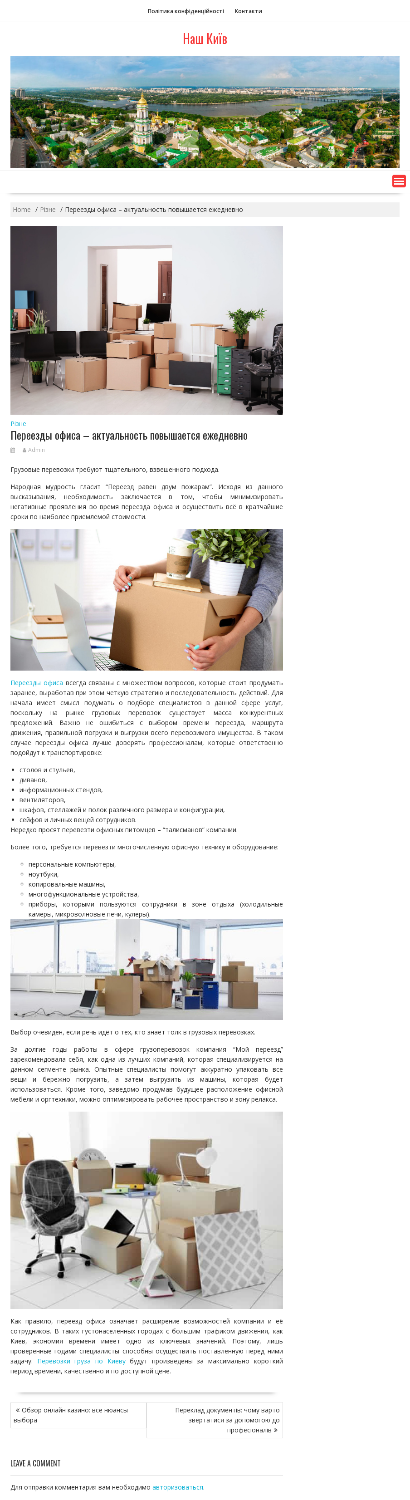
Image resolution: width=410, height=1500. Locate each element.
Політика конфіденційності (186, 11)
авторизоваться (177, 1487)
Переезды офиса (36, 682)
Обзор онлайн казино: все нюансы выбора (71, 1415)
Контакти (248, 11)
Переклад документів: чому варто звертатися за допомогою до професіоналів (227, 1420)
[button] (399, 181)
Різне (18, 423)
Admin (34, 450)
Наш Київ (205, 38)
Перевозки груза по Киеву (81, 1361)
